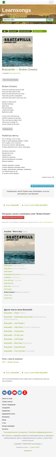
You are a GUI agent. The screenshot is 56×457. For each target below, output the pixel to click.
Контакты (5, 429)
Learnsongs (16, 10)
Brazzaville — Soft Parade (13, 339)
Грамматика (6, 411)
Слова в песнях (7, 401)
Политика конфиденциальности (40, 432)
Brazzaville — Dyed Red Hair (14, 347)
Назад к (11, 205)
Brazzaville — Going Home (14, 331)
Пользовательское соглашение (15, 432)
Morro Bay (7, 286)
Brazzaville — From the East (14, 351)
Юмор (4, 420)
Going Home (8, 298)
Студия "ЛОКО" (35, 447)
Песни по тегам (7, 398)
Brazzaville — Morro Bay (13, 343)
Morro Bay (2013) (14, 73)
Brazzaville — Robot (11, 313)
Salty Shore (7, 268)
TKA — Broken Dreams (10, 362)
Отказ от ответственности (46, 222)
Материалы (6, 417)
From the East (8, 280)
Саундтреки (6, 408)
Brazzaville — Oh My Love (13, 335)
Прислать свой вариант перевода (42, 186)
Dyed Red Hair (8, 283)
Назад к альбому (34, 205)
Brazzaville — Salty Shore (13, 327)
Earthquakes (8, 265)
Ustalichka (7, 277)
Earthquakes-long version (12, 274)
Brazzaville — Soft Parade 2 (14, 323)
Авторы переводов (8, 426)
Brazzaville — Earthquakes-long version (18, 317)
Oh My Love (8, 295)
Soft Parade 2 (8, 271)
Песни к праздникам (8, 404)
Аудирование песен (8, 414)
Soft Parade (8, 289)
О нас (4, 423)
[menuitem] (10, 80)
